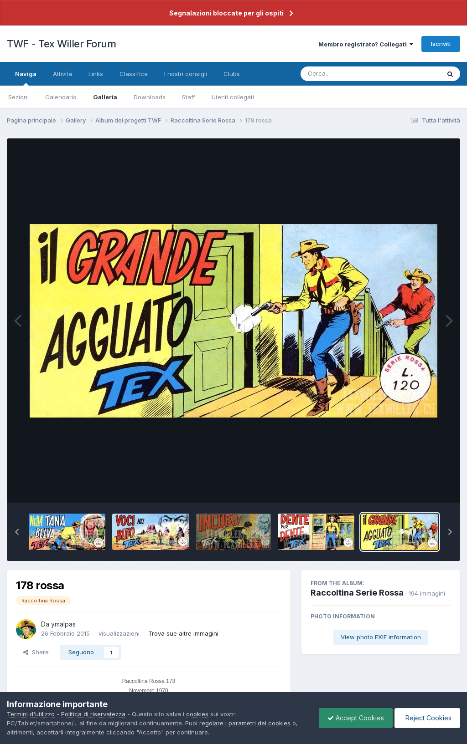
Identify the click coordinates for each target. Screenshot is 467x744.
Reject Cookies (427, 718)
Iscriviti (441, 43)
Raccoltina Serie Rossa (357, 592)
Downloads (150, 97)
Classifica (133, 73)
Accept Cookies (353, 718)
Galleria (105, 97)
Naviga (25, 78)
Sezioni (18, 97)
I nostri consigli (185, 73)
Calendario (61, 97)
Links (95, 73)
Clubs (231, 73)
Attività (62, 73)
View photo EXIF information (381, 637)
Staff (188, 97)
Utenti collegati (233, 97)
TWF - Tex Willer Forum (61, 44)
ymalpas (63, 624)
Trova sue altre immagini (183, 633)
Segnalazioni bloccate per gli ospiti (226, 13)
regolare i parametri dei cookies (245, 723)
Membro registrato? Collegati (365, 44)
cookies (197, 714)
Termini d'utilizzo (31, 714)
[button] (17, 532)
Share (36, 652)
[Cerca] (349, 73)
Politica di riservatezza (93, 714)
